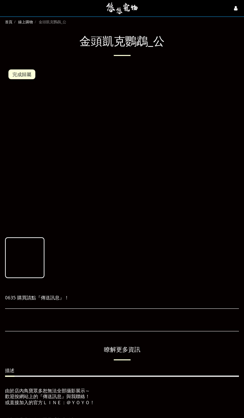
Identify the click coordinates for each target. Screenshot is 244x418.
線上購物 (25, 21)
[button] (7, 8)
